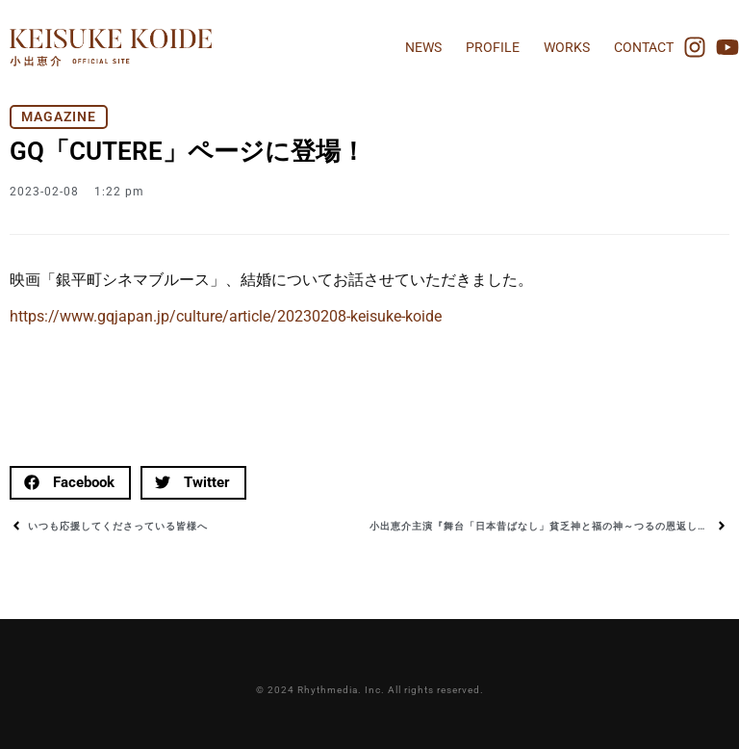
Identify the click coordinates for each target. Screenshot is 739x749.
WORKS (567, 47)
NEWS (423, 47)
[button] (70, 483)
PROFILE (493, 47)
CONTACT (644, 47)
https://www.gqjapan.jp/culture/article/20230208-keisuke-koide (226, 316)
